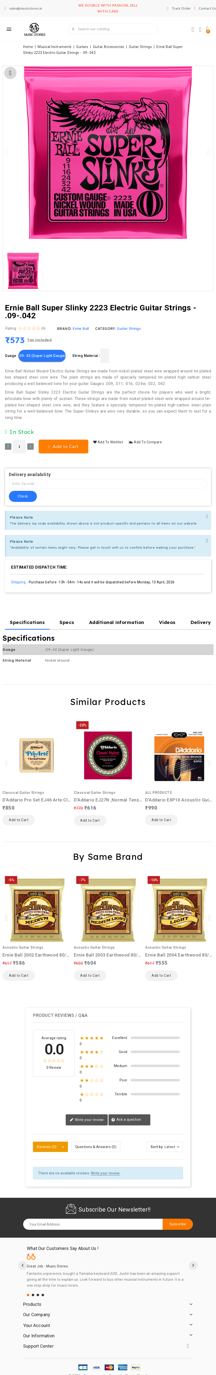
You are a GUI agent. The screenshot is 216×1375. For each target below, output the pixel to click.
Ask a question (126, 1111)
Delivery (200, 622)
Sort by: (157, 1138)
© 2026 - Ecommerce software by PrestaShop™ (108, 1367)
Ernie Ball (81, 328)
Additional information (116, 622)
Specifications (27, 622)
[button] (7, 152)
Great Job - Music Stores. (48, 1258)
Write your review (87, 1111)
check (23, 496)
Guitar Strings (129, 328)
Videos (167, 622)
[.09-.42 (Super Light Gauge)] (42, 356)
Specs (67, 622)
